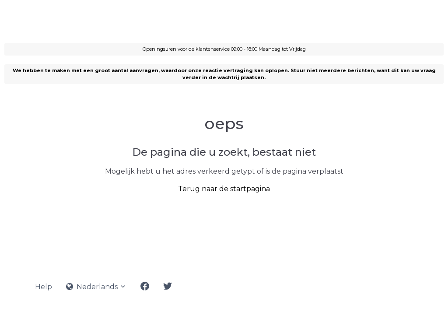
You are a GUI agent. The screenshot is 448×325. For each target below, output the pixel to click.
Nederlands (96, 287)
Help (43, 287)
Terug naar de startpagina (224, 189)
